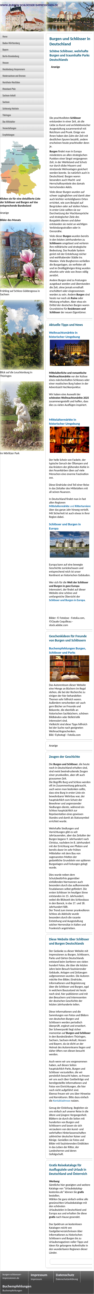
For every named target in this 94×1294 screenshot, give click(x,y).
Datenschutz (65, 1275)
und (80, 506)
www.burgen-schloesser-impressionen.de (29, 4)
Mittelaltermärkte (59, 506)
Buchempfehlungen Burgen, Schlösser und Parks (67, 650)
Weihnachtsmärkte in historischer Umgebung (64, 335)
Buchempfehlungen (14, 1286)
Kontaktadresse (61, 1100)
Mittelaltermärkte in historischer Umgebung (64, 422)
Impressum (39, 1275)
